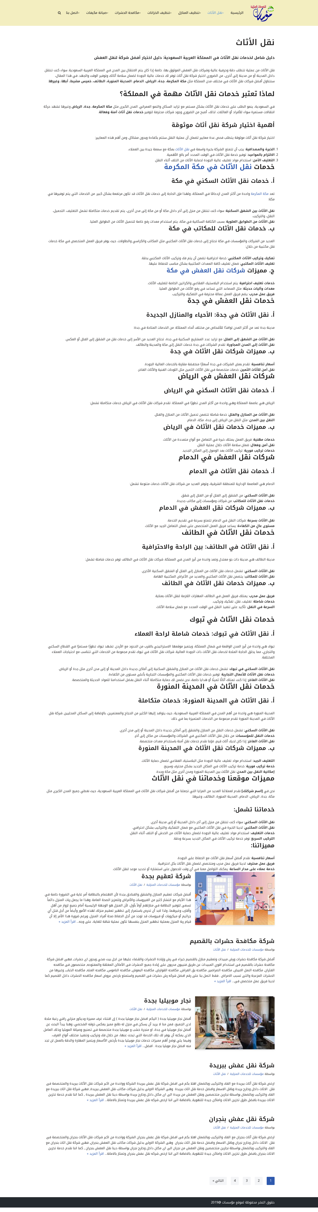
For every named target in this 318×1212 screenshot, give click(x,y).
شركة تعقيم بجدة (166, 879)
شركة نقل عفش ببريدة (242, 1069)
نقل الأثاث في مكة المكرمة (208, 167)
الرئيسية (237, 13)
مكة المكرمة (259, 194)
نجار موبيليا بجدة (167, 1004)
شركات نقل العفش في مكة (207, 271)
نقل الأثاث (182, 150)
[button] (223, 13)
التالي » (218, 1185)
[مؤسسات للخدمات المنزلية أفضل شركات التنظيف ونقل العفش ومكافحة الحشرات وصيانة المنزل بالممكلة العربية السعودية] (262, 13)
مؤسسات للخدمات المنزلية (163, 888)
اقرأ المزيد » (67, 926)
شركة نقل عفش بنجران (242, 1123)
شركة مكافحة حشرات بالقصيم (232, 944)
